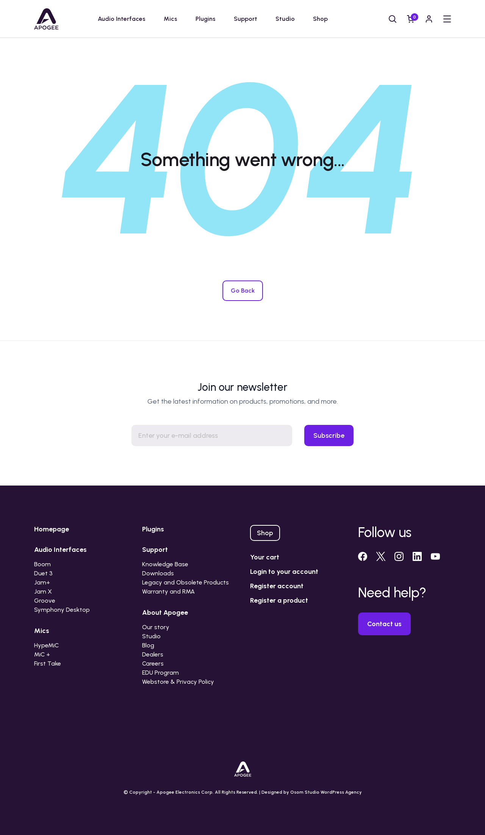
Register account (277, 586)
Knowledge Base (165, 564)
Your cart (264, 557)
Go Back (243, 290)
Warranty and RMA (168, 591)
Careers (153, 663)
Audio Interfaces (122, 18)
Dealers (152, 654)
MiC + (42, 654)
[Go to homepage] (46, 19)
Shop (320, 18)
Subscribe (328, 435)
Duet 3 (43, 573)
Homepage (51, 529)
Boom (42, 564)
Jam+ (42, 582)
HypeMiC (46, 645)
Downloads (158, 573)
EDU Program (160, 672)
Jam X (43, 591)
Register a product (279, 600)
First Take (47, 663)
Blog (148, 645)
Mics (170, 18)
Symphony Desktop (62, 609)
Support (245, 18)
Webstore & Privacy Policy (178, 681)
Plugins (206, 18)
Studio (285, 18)
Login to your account (284, 571)
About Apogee (165, 612)
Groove (44, 600)
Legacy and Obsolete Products (185, 582)
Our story (155, 627)
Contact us (384, 624)
